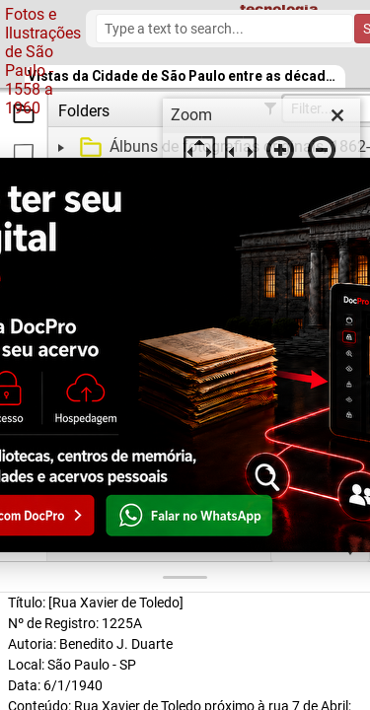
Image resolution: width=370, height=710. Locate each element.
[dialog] (261, 138)
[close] (337, 115)
